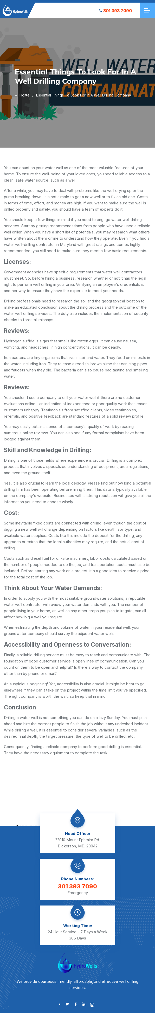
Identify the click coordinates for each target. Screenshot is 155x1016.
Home (25, 95)
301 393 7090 (115, 10)
